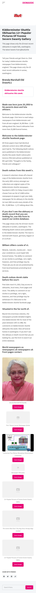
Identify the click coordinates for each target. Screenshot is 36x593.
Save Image (18, 407)
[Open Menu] (4, 3)
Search (29, 587)
